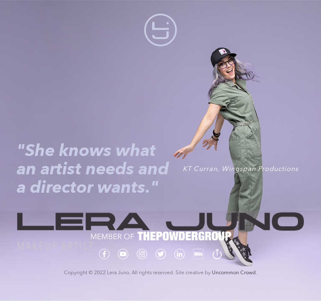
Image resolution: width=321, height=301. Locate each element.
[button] (160, 29)
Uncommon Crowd (234, 272)
